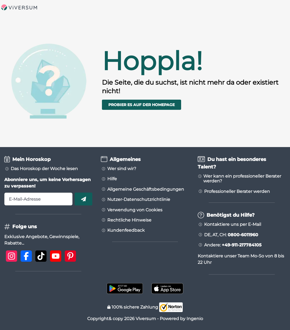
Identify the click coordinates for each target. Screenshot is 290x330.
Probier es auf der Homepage (141, 104)
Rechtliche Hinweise (129, 220)
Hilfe (112, 179)
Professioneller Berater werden (237, 191)
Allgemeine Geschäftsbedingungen (145, 189)
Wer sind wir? (121, 168)
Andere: (233, 245)
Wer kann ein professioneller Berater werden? (242, 178)
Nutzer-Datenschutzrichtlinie (138, 199)
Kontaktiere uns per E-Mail (232, 224)
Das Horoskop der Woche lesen (44, 168)
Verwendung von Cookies (134, 210)
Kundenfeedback (126, 230)
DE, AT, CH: (231, 234)
